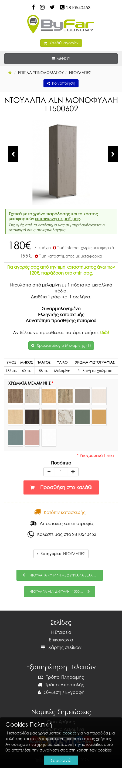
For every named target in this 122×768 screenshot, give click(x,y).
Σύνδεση (49, 692)
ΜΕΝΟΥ (77, 58)
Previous (13, 154)
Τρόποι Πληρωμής (61, 677)
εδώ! (104, 332)
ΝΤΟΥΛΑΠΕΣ (61, 553)
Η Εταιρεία (61, 632)
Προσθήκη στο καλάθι (61, 487)
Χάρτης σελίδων (61, 647)
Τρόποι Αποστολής (61, 684)
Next (113, 154)
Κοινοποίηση (61, 83)
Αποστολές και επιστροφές (62, 523)
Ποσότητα (61, 463)
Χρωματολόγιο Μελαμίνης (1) (64, 345)
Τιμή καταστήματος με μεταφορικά (68, 256)
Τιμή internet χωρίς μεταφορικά (83, 247)
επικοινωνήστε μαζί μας (57, 218)
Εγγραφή (74, 692)
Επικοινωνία (61, 639)
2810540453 (78, 7)
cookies (69, 733)
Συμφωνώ (61, 760)
